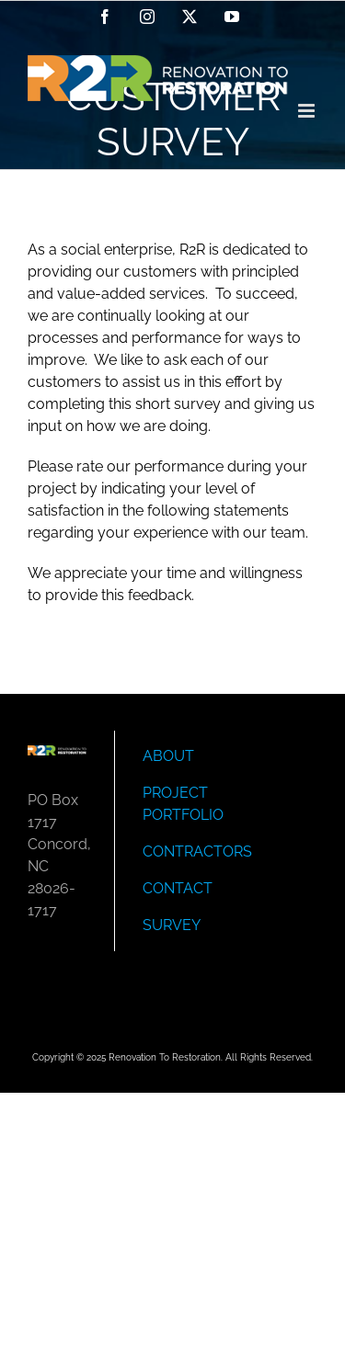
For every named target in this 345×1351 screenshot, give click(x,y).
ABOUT (168, 756)
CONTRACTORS (197, 851)
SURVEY (172, 925)
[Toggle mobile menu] (307, 110)
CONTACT (178, 888)
